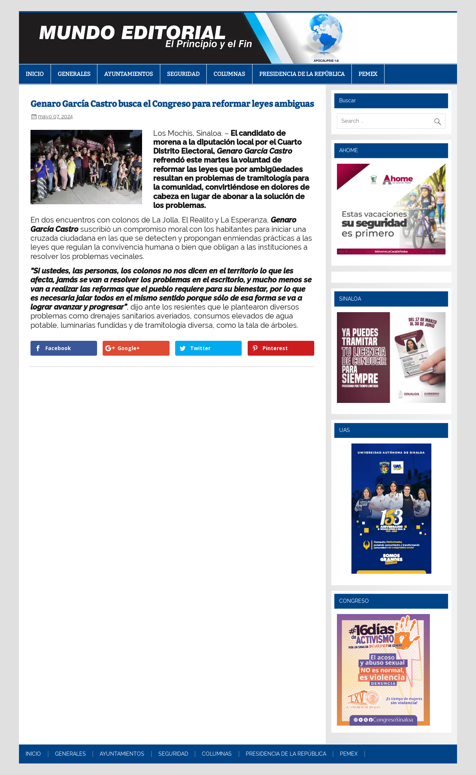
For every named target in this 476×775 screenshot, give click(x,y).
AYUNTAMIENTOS (128, 74)
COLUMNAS (229, 74)
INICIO (35, 74)
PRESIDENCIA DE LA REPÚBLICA (302, 74)
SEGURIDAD (183, 74)
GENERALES (74, 74)
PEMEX (367, 74)
